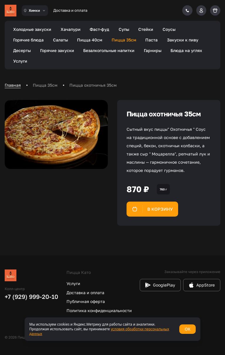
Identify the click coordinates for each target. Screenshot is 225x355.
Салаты (60, 39)
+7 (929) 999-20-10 (31, 296)
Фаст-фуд (99, 29)
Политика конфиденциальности (99, 310)
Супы (124, 29)
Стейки (145, 29)
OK (187, 329)
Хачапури (71, 29)
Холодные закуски (32, 29)
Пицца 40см (89, 39)
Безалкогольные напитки (108, 50)
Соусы (169, 29)
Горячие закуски (57, 50)
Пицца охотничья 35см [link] (93, 85)
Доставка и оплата (70, 10)
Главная (13, 85)
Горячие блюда (28, 39)
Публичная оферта (86, 301)
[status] (112, 329)
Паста (151, 39)
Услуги (20, 60)
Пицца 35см (124, 39)
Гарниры (152, 50)
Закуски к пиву (182, 39)
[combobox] (35, 10)
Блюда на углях (186, 50)
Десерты (22, 50)
